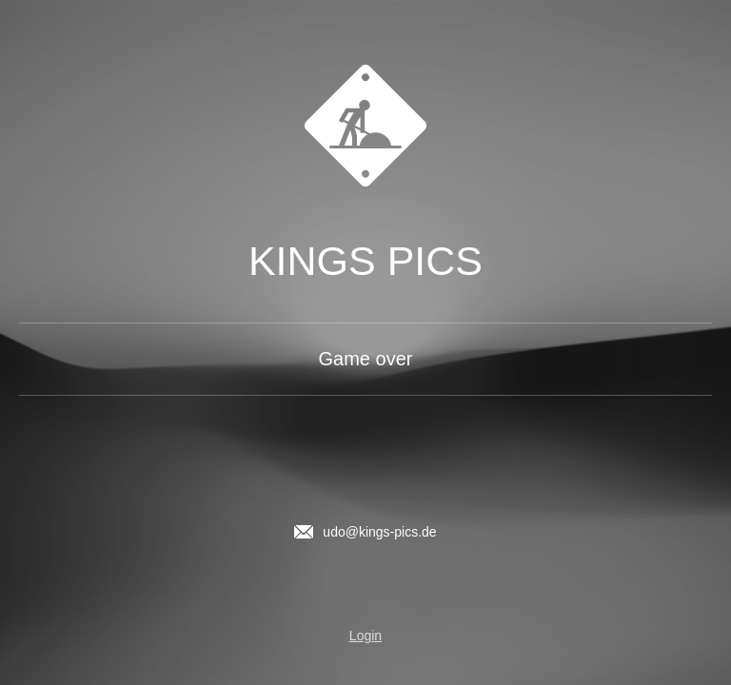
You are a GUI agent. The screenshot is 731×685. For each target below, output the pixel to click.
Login (365, 635)
